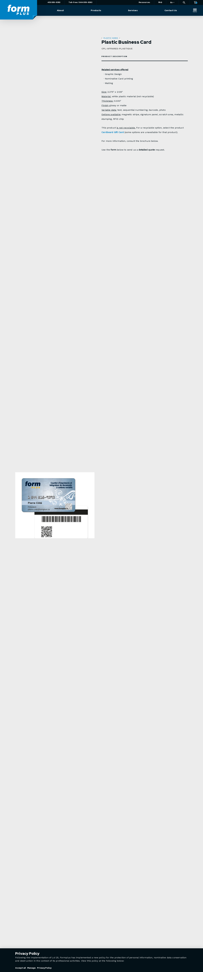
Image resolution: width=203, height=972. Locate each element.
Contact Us (171, 10)
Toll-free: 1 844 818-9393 (82, 2)
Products (97, 10)
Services (133, 10)
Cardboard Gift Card (113, 132)
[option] (55, 513)
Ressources (144, 2)
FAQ (160, 2)
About (61, 10)
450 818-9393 (55, 2)
